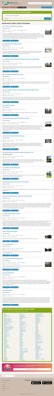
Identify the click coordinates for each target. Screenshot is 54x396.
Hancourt (21, 341)
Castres (5, 338)
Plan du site (4, 382)
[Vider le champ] (47, 15)
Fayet (21, 320)
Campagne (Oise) (7, 335)
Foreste (21, 326)
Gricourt (21, 336)
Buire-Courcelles (7, 333)
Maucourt (21, 357)
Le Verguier (22, 353)
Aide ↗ (15, 7)
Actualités (4, 386)
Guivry (21, 340)
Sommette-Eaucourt (39, 342)
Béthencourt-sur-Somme (8, 326)
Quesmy (36, 331)
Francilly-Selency (23, 327)
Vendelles (37, 350)
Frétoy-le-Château (23, 330)
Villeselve (37, 355)
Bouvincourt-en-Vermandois (9, 327)
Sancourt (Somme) (38, 339)
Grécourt (21, 335)
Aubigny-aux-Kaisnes (7, 318)
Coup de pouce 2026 (6, 388)
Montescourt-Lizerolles (39, 316)
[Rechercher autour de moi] (49, 15)
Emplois (3, 384)
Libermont (21, 354)
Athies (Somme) (6, 316)
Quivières (37, 332)
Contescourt (6, 346)
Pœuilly (36, 327)
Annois (5, 313)
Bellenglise (6, 323)
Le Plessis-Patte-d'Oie (23, 351)
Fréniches (21, 328)
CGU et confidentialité (6, 380)
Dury (5, 355)
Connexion (49, 7)
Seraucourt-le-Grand (39, 341)
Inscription (44, 7)
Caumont (5, 341)
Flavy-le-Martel (22, 321)
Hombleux (21, 345)
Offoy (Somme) (38, 321)
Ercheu (21, 313)
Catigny (5, 339)
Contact (3, 390)
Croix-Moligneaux (7, 347)
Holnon (21, 343)
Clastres (5, 343)
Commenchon (6, 345)
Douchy (5, 353)
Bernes (5, 325)
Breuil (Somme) (6, 330)
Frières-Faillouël (22, 331)
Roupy (36, 333)
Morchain (37, 317)
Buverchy (5, 334)
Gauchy (21, 332)
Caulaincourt (6, 340)
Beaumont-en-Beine (7, 320)
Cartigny (5, 336)
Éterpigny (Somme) (23, 317)
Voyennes (37, 357)
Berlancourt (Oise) (7, 324)
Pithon (36, 326)
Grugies (21, 338)
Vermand (37, 351)
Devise (5, 350)
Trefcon (36, 345)
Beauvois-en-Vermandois (8, 321)
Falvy (20, 319)
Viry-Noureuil (37, 356)
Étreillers (21, 318)
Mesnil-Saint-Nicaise (39, 313)
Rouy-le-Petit (37, 335)
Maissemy (21, 355)
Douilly (5, 354)
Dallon (5, 349)
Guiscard (21, 339)
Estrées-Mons (22, 316)
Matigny (21, 356)
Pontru (36, 328)
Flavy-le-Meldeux (23, 323)
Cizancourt (6, 342)
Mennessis (21, 358)
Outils (4, 7)
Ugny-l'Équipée (38, 347)
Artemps (5, 315)
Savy (36, 340)
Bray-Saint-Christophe (8, 328)
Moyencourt (37, 318)
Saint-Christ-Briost (38, 336)
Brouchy (5, 332)
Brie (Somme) (6, 331)
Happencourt (22, 342)
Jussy (20, 347)
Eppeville (5, 360)
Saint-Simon (37, 338)
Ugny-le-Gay (37, 348)
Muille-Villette (37, 319)
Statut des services (23, 393)
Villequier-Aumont (38, 354)
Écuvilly (5, 356)
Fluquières (21, 324)
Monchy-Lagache (38, 315)
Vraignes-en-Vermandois (39, 358)
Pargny (36, 325)
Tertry (36, 343)
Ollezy (36, 324)
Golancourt (22, 334)
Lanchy (21, 349)
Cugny (5, 348)
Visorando (3, 9)
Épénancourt (6, 358)
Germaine (21, 333)
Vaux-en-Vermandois (39, 349)
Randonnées (10, 7)
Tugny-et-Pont (38, 346)
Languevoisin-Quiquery (24, 350)
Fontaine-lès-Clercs (23, 325)
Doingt (5, 351)
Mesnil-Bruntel (22, 360)
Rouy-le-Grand (38, 334)
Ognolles (37, 323)
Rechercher (47, 18)
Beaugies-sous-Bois (7, 319)
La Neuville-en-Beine (23, 348)
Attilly (5, 317)
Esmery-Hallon (22, 315)
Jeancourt (21, 346)
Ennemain (5, 357)
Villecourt (37, 353)
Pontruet (37, 330)
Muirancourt (37, 320)
